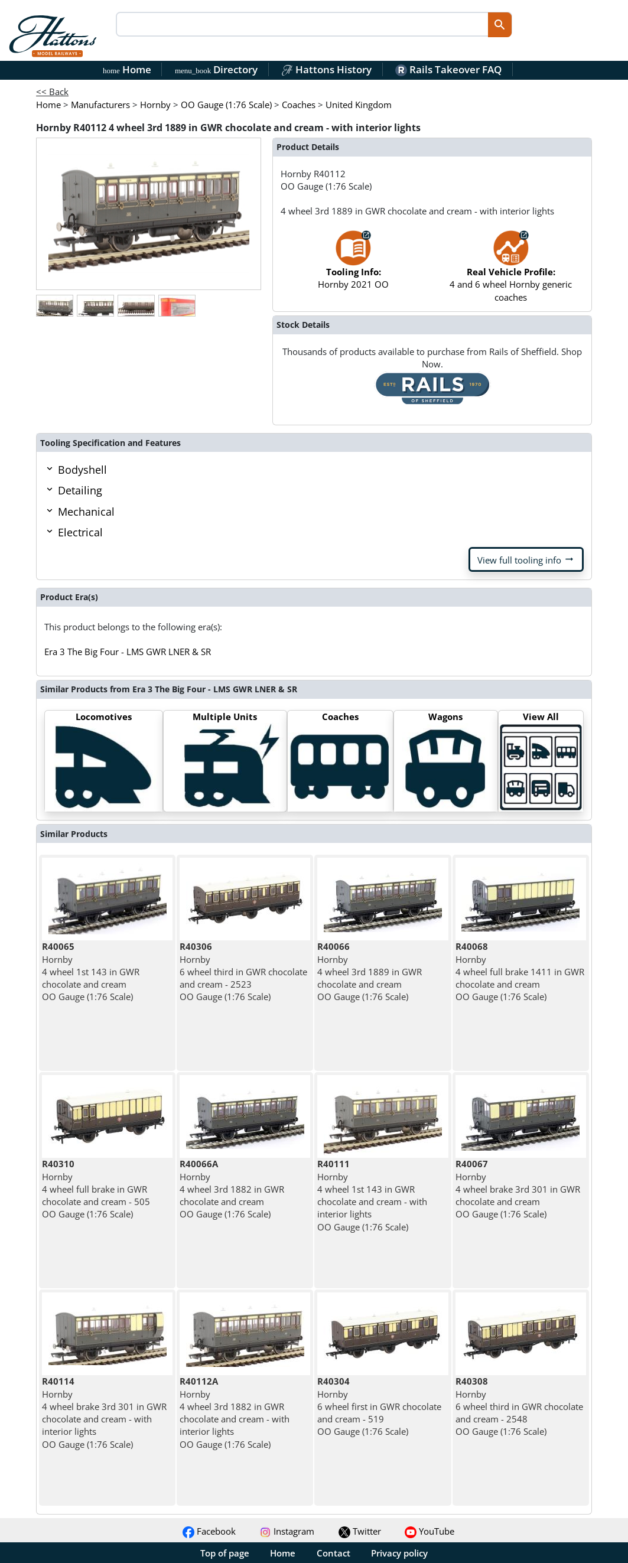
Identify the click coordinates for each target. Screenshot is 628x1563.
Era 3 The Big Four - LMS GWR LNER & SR (127, 651)
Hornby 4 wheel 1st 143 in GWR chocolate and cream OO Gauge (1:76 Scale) (90, 971)
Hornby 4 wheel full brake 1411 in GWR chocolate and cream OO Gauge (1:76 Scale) (519, 971)
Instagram (286, 1531)
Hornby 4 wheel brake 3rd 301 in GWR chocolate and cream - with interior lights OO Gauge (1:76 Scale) (104, 1412)
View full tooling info (526, 559)
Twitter (360, 1531)
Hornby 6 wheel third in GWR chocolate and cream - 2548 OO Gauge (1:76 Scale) (519, 1406)
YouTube (429, 1531)
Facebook (209, 1531)
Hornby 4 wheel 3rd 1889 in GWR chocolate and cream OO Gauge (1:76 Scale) (369, 971)
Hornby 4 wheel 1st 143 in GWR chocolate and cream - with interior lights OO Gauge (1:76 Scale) (372, 1195)
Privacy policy (399, 1553)
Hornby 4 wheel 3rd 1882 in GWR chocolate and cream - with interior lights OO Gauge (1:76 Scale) (234, 1412)
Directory (216, 69)
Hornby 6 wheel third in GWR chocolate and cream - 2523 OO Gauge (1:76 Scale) (243, 971)
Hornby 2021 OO (353, 265)
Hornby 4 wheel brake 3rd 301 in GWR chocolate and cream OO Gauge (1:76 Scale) (517, 1189)
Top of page (224, 1553)
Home (127, 69)
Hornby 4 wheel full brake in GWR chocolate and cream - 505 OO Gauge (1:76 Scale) (96, 1189)
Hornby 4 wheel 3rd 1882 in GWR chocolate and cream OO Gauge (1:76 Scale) (232, 1189)
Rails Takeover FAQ (448, 69)
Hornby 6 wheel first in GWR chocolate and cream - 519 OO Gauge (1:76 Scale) (379, 1406)
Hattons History (326, 69)
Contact (333, 1553)
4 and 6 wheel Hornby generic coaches (511, 271)
